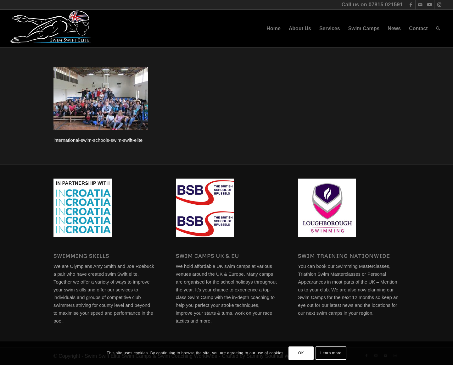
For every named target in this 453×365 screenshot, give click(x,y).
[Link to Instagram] (439, 4)
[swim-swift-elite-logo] (50, 28)
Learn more (330, 353)
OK (301, 353)
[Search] (438, 28)
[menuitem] (273, 28)
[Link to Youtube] (429, 4)
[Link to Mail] (420, 4)
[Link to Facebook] (410, 4)
